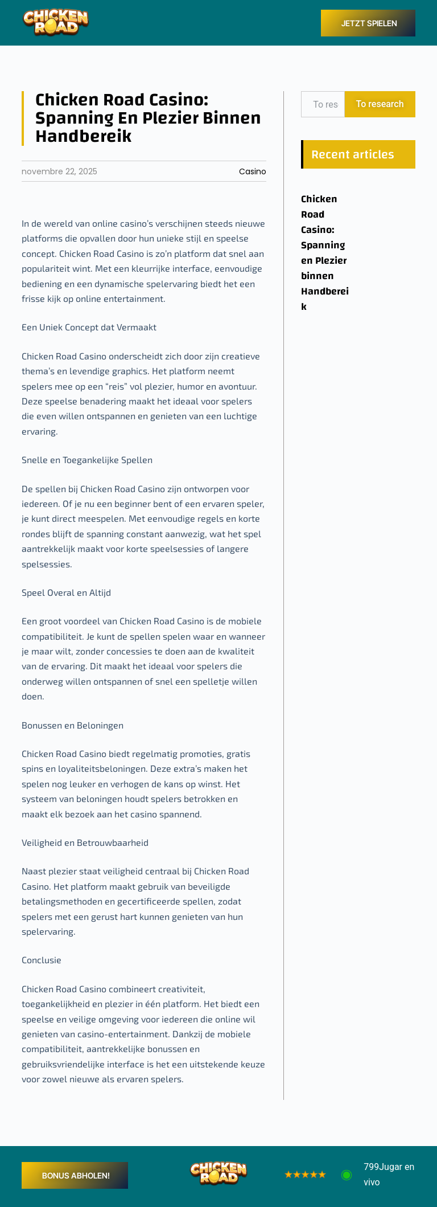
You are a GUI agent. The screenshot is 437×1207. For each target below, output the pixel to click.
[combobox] (322, 104)
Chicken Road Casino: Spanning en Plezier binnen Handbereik (325, 253)
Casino (252, 171)
